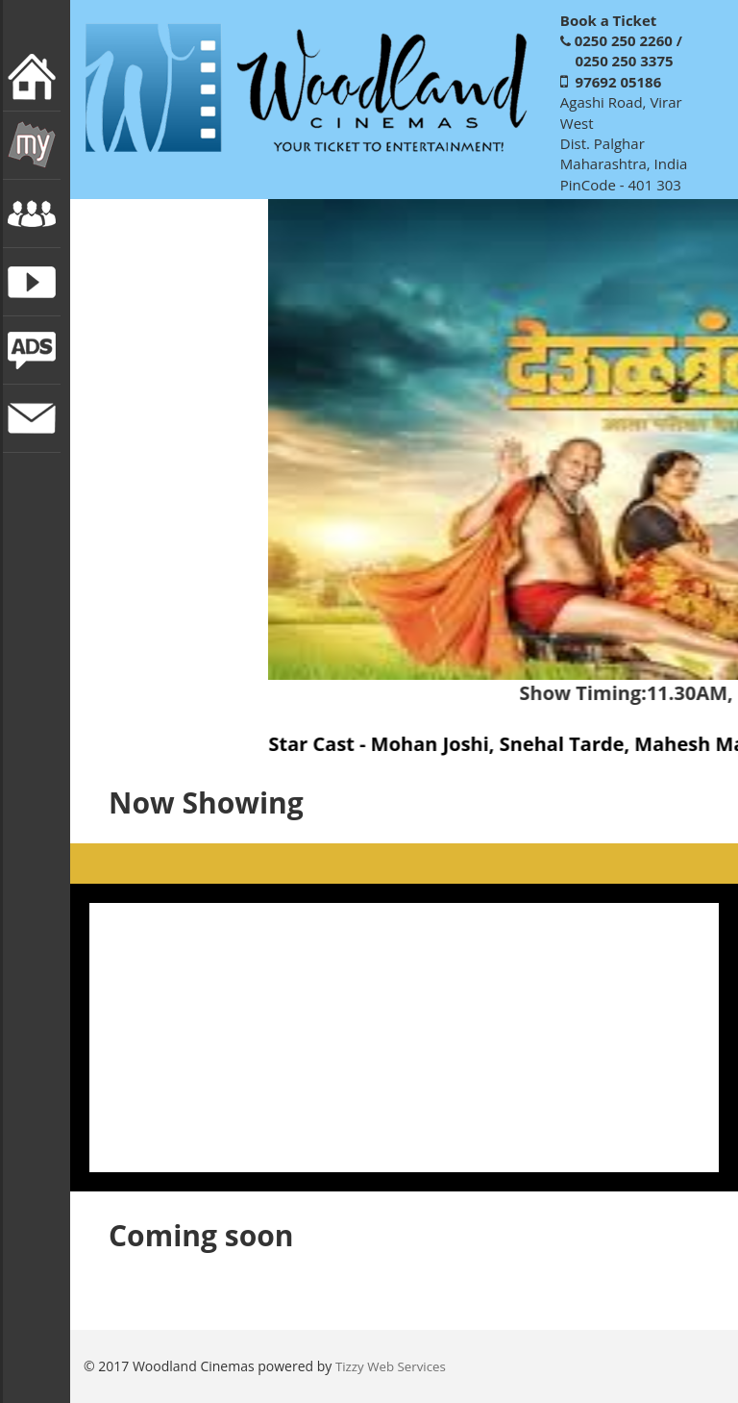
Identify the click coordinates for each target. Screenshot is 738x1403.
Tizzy (351, 1366)
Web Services (406, 1366)
